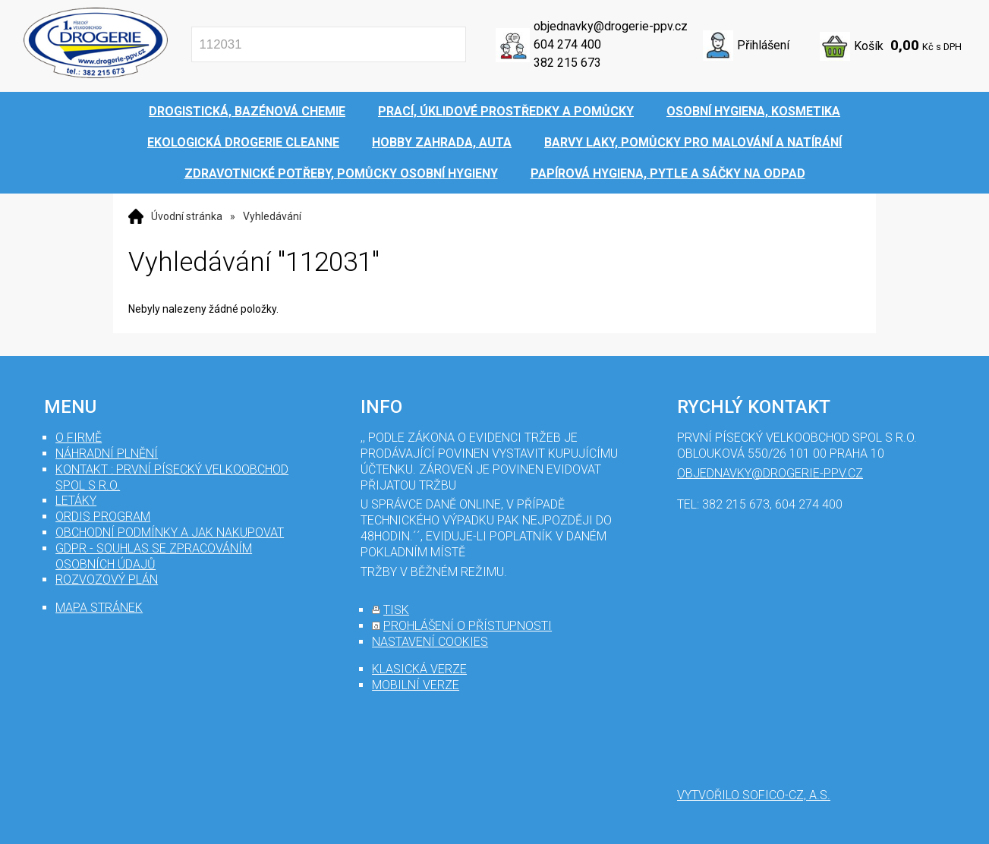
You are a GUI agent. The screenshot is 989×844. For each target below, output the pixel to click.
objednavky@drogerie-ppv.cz (611, 26)
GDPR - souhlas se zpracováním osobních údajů (153, 556)
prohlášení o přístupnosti (467, 626)
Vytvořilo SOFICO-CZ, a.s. (753, 795)
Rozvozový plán (106, 579)
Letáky (75, 500)
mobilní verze (415, 685)
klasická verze (419, 669)
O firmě (78, 437)
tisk (396, 610)
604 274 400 (567, 44)
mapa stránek (99, 607)
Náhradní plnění (106, 453)
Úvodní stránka (186, 216)
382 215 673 (567, 62)
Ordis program (102, 516)
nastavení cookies (430, 642)
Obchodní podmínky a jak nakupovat (169, 532)
